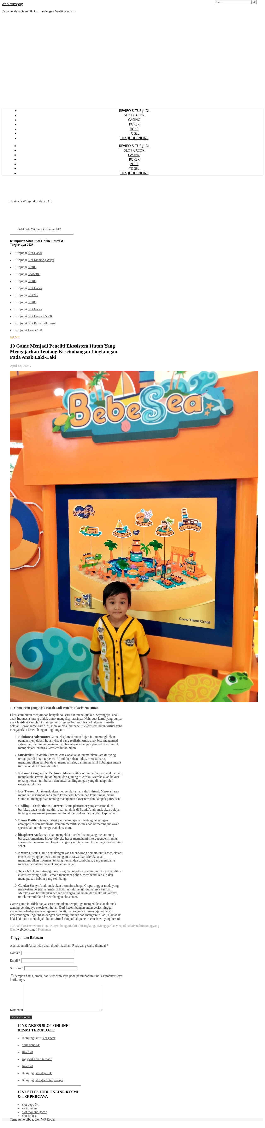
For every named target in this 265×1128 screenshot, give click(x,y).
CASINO (134, 119)
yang (156, 925)
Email (15, 960)
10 (11, 925)
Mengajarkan (107, 925)
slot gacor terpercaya (49, 1085)
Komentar (16, 1015)
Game (38, 925)
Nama (15, 953)
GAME (15, 337)
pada (129, 925)
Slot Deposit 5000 (40, 316)
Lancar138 (35, 330)
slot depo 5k (43, 1078)
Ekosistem (27, 925)
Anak (16, 925)
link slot (27, 1057)
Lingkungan (90, 925)
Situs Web (16, 968)
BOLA (134, 129)
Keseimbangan (60, 925)
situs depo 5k (31, 1050)
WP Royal (48, 1124)
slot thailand (30, 1113)
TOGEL (134, 133)
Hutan (46, 925)
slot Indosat (29, 1120)
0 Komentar (43, 929)
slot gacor (48, 1043)
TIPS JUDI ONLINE (134, 138)
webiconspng (26, 929)
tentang (148, 925)
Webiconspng (12, 4)
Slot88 (32, 267)
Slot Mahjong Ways (41, 260)
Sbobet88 (34, 274)
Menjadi (121, 925)
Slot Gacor (35, 253)
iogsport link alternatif (37, 1064)
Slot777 (33, 295)
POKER (134, 124)
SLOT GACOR (134, 115)
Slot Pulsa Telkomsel (42, 323)
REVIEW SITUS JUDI (134, 110)
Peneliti (138, 925)
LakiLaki (76, 925)
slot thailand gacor (34, 1117)
